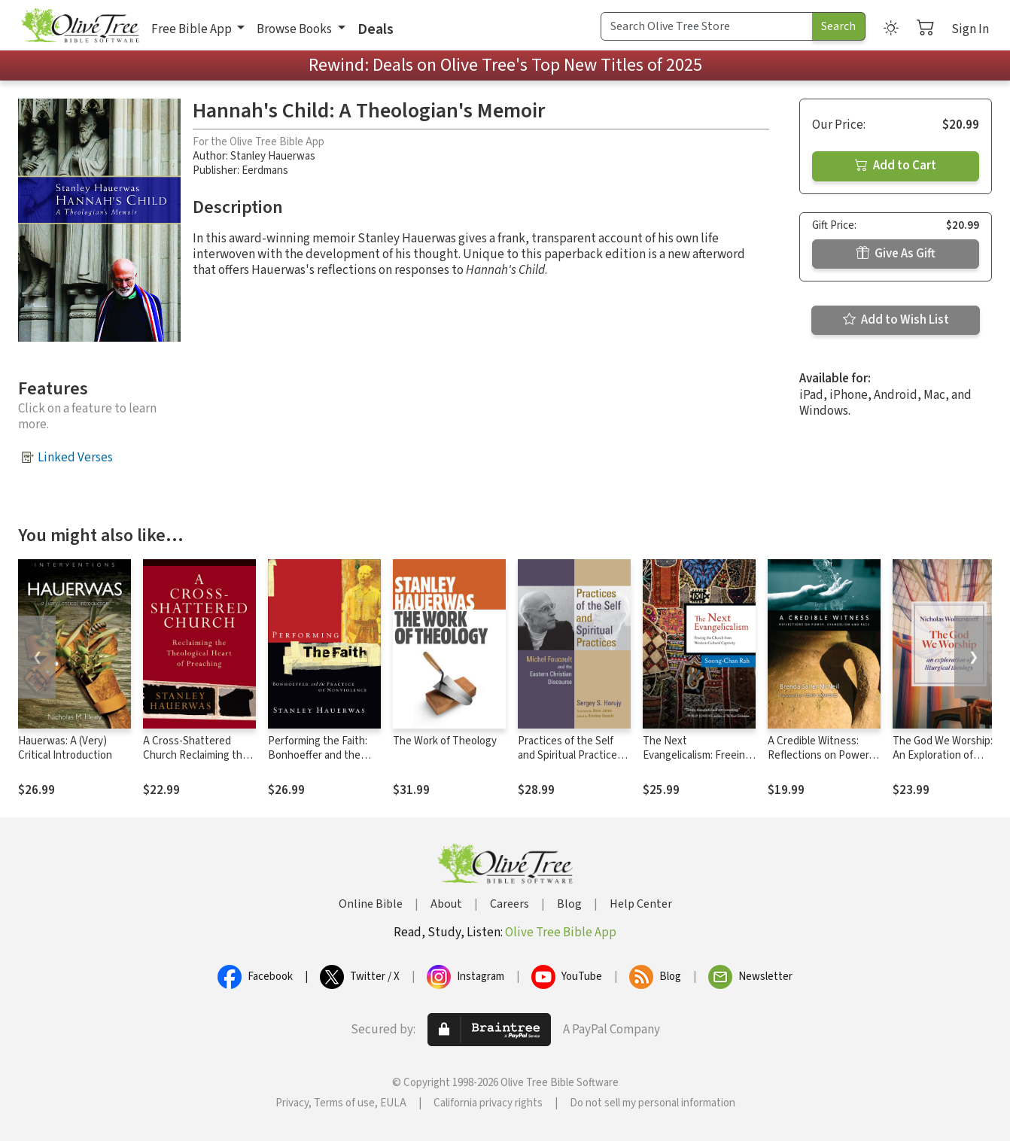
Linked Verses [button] (75, 458)
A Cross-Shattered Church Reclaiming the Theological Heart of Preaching (195, 762)
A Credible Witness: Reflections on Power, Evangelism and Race (820, 755)
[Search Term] (707, 26)
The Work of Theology (445, 741)
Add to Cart (895, 166)
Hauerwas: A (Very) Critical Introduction (65, 748)
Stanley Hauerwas (272, 156)
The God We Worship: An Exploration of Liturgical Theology (943, 755)
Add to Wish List (896, 320)
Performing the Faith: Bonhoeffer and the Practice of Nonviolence (324, 755)
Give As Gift (895, 254)
